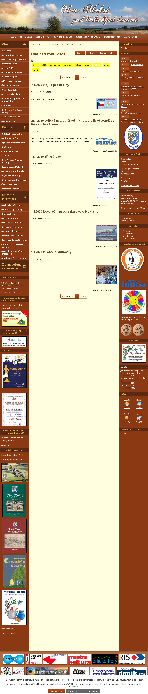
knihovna (67, 65)
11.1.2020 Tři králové (46, 156)
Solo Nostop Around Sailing (12, 161)
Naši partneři (8, 214)
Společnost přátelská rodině (12, 245)
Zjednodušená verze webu (11, 266)
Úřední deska (42, 37)
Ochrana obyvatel (11, 231)
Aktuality (6, 50)
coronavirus (55, 65)
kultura (78, 65)
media (87, 65)
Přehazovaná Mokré (12, 188)
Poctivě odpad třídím (131, 373)
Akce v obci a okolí (11, 94)
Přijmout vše (56, 691)
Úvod (13, 37)
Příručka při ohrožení (12, 222)
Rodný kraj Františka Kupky (12, 111)
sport (35, 70)
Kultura (7, 127)
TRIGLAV (6, 155)
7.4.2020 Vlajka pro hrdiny (50, 85)
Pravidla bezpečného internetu (12, 252)
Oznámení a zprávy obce (14, 59)
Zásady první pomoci (12, 227)
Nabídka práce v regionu (14, 258)
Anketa (124, 367)
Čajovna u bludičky (11, 175)
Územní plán (8, 68)
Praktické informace (12, 205)
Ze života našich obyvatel (14, 180)
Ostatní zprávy (9, 63)
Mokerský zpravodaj (12, 209)
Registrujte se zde (8, 292)
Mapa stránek (130, 37)
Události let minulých (50, 44)
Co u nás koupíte (10, 218)
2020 (44, 65)
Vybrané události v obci (13, 142)
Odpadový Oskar (10, 90)
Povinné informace (62, 37)
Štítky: (34, 61)
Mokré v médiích (10, 138)
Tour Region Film (10, 151)
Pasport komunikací (12, 72)
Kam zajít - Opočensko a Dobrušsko (13, 99)
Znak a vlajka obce (11, 116)
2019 (35, 65)
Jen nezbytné (75, 691)
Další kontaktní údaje (130, 185)
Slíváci (106, 65)
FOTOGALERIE (8, 121)
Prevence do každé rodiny (14, 240)
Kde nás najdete (112, 37)
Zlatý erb (6, 147)
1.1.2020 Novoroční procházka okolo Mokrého (64, 211)
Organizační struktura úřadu (133, 208)
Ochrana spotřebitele (12, 235)
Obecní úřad (26, 37)
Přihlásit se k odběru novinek (101, 53)
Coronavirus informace (13, 55)
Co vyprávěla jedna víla (13, 171)
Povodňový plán (10, 76)
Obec (5, 44)
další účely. (139, 679)
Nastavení (93, 691)
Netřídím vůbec (128, 385)
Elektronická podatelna (88, 37)
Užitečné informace (9, 197)
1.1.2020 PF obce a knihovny (51, 252)
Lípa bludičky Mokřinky (13, 167)
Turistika (6, 105)
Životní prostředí (10, 85)
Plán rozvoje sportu (11, 81)
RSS (80, 53)
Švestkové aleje (9, 184)
